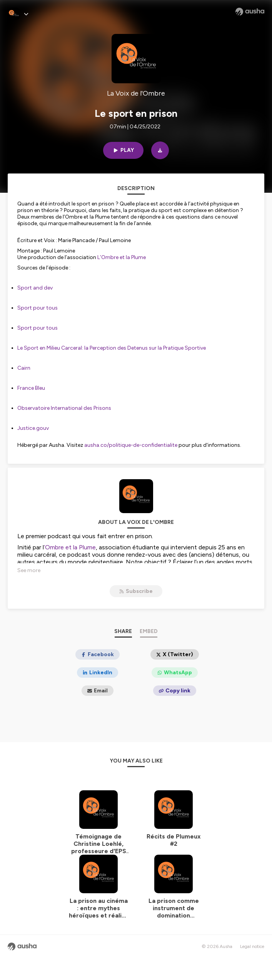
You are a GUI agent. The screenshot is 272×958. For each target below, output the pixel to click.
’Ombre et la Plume (70, 547)
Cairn (23, 368)
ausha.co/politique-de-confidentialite (130, 445)
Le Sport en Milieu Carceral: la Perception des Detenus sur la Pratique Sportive (111, 348)
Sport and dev (35, 288)
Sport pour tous (37, 308)
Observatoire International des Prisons (64, 408)
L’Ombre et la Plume (121, 257)
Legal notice (252, 946)
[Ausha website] (249, 11)
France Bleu (31, 388)
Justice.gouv (33, 428)
